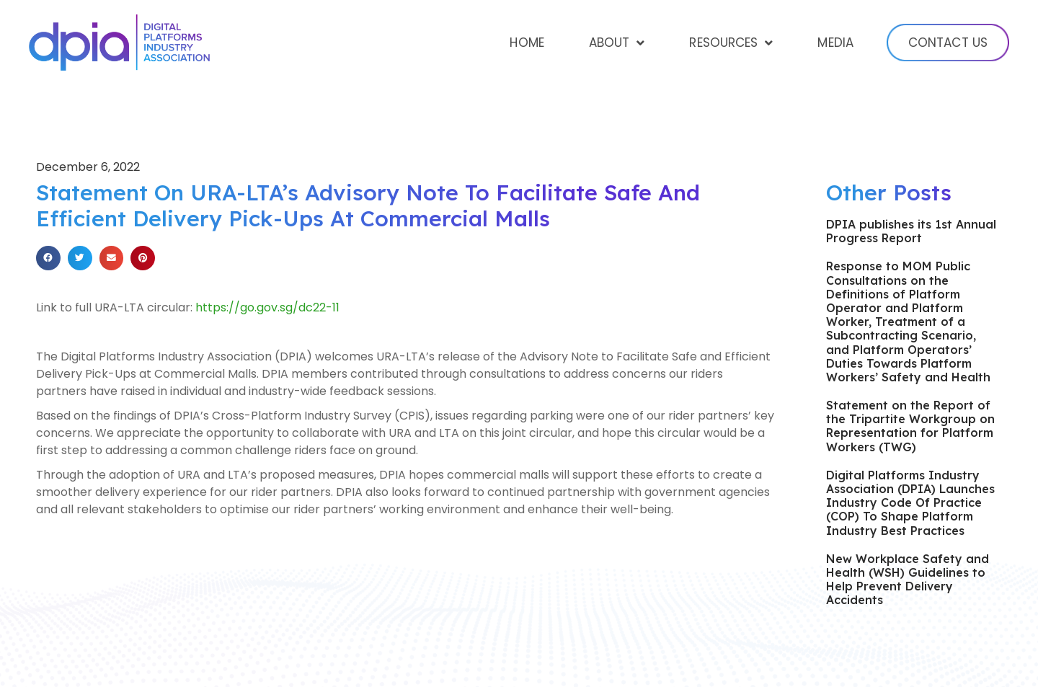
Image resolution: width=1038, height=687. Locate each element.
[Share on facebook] (48, 258)
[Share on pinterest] (142, 258)
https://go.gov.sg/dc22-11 (267, 307)
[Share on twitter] (80, 258)
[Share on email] (111, 258)
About (617, 43)
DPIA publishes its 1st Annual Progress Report (911, 231)
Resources (731, 43)
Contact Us (948, 42)
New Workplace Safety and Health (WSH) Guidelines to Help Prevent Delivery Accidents (907, 579)
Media (835, 42)
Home (527, 42)
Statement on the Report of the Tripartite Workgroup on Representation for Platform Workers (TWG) (910, 426)
